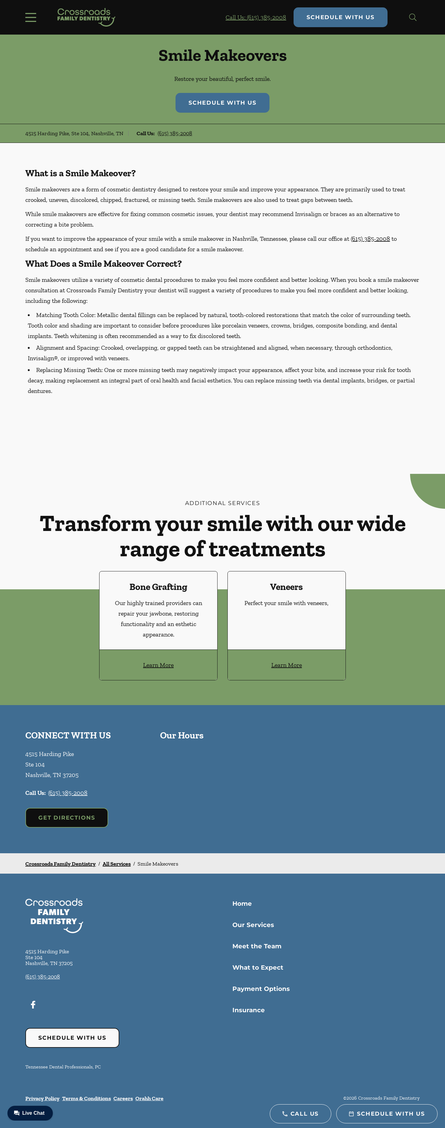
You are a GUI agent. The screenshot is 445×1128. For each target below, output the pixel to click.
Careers (123, 1098)
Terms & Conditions (86, 1098)
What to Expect (257, 967)
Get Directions (66, 817)
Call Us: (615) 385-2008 (256, 17)
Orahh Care (149, 1098)
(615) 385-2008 (175, 133)
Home (242, 903)
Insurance (248, 1010)
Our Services (253, 925)
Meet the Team (257, 946)
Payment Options (261, 988)
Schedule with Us (341, 17)
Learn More (158, 665)
